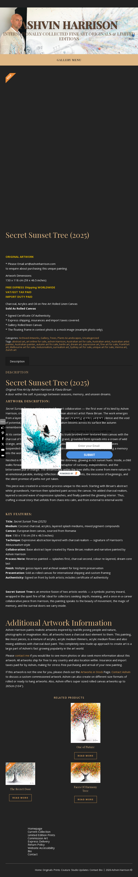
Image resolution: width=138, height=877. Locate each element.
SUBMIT (89, 455)
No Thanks (88, 463)
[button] (87, 419)
